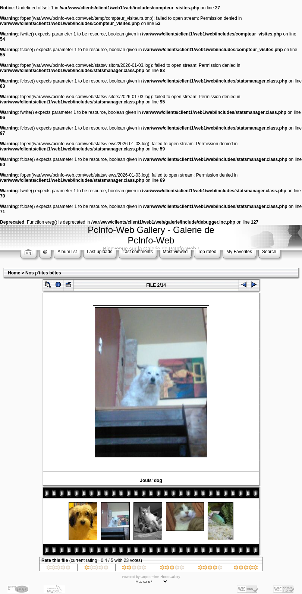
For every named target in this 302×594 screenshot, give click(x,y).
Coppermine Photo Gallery (160, 577)
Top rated (207, 251)
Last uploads (99, 251)
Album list (67, 251)
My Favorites (239, 251)
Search (269, 251)
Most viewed (175, 251)
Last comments (137, 251)
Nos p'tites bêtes (43, 273)
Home (14, 273)
